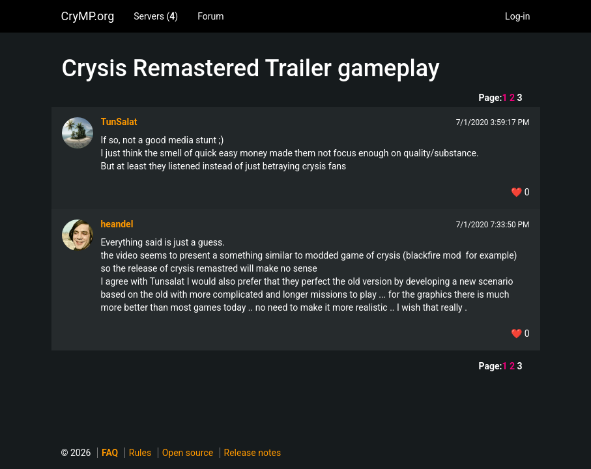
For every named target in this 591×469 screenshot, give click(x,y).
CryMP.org (88, 16)
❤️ (520, 192)
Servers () (156, 16)
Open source (187, 453)
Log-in (517, 16)
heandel (117, 224)
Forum (210, 16)
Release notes (252, 453)
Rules (140, 453)
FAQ (110, 453)
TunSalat (119, 122)
